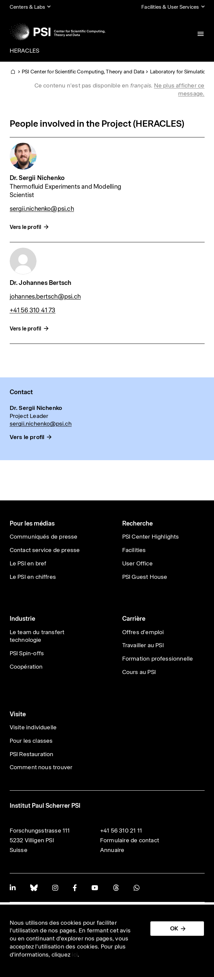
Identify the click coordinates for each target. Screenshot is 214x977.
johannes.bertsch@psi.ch (45, 296)
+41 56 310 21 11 (121, 830)
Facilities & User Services (170, 7)
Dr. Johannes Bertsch (41, 282)
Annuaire (112, 850)
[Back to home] (57, 31)
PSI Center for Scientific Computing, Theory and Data (83, 71)
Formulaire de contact (129, 840)
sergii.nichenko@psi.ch (42, 208)
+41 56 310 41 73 (33, 310)
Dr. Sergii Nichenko (37, 177)
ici (75, 954)
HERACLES (25, 50)
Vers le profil (26, 227)
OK (174, 928)
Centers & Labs (28, 7)
